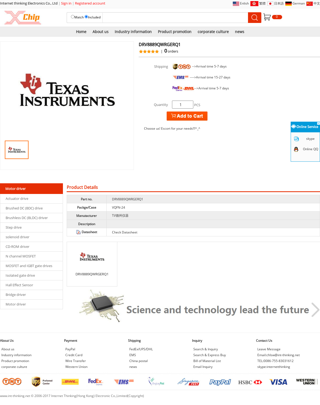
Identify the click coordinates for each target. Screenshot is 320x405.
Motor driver (16, 304)
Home (81, 31)
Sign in (66, 3)
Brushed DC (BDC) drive (24, 208)
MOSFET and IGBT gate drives (29, 265)
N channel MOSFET (21, 256)
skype (310, 138)
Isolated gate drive (20, 275)
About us (101, 31)
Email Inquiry (203, 366)
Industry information (133, 31)
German (299, 3)
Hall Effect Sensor (19, 285)
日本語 (279, 3)
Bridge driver (16, 294)
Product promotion (174, 31)
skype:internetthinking (273, 366)
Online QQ (310, 149)
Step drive (14, 227)
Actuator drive (17, 198)
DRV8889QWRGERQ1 (92, 274)
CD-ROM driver (17, 246)
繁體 (262, 3)
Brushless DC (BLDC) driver (27, 217)
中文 (317, 3)
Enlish (244, 3)
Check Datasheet (124, 232)
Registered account (90, 3)
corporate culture (213, 31)
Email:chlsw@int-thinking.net (278, 355)
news (239, 31)
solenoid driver (17, 237)
